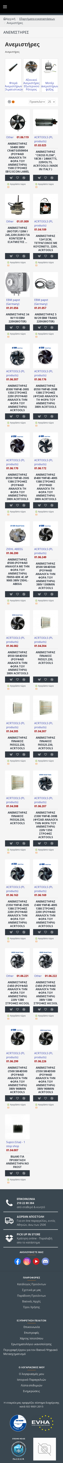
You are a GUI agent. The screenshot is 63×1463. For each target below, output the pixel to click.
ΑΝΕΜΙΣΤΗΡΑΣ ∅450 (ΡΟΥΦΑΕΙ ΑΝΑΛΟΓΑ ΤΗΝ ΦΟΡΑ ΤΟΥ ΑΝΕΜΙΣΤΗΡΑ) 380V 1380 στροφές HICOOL (46, 993)
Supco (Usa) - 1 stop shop (15, 1144)
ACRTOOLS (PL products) (43, 139)
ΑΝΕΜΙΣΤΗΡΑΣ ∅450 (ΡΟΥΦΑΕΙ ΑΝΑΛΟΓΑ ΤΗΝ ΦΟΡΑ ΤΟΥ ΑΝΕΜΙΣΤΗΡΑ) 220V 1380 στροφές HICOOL (17, 993)
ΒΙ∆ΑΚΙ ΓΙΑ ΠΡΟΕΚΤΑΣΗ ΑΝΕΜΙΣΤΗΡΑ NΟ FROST (17, 1162)
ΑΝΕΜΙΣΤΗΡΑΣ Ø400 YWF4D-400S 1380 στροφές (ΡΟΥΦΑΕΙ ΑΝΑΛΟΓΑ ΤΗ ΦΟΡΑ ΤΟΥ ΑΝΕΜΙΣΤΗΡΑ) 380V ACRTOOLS (45, 487)
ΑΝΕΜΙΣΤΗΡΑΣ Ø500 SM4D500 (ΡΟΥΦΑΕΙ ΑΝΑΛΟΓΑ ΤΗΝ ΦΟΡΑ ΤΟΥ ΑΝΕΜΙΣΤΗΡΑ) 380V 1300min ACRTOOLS (45, 576)
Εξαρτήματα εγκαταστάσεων (37, 19)
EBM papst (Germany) (13, 302)
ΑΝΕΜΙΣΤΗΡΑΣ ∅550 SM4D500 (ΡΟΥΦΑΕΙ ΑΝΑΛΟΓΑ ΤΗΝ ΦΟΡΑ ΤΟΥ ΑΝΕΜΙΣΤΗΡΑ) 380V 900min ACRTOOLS (45, 1080)
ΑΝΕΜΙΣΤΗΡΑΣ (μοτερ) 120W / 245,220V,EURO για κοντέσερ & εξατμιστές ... (17, 235)
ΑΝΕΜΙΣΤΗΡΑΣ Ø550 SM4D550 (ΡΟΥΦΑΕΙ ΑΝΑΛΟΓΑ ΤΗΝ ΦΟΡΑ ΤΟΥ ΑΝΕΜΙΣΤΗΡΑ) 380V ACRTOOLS (17, 663)
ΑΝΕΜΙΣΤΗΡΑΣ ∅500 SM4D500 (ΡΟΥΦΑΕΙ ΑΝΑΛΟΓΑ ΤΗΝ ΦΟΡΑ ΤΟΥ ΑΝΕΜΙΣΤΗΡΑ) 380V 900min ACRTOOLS (17, 1080)
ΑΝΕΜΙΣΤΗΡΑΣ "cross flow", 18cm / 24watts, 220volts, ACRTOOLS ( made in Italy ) (45, 160)
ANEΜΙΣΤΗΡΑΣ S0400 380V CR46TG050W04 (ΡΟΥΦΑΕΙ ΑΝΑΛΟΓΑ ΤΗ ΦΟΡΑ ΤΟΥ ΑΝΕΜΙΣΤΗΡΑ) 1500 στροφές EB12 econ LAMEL (17, 157)
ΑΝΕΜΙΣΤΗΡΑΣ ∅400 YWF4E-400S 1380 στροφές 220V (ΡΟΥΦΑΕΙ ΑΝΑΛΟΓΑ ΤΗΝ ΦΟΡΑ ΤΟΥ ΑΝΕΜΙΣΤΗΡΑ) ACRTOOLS (45, 914)
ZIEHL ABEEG (14, 549)
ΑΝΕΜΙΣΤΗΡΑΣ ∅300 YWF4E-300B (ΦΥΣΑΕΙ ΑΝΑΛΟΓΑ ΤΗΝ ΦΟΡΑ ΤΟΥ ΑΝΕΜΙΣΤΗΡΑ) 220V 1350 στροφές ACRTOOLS (45, 825)
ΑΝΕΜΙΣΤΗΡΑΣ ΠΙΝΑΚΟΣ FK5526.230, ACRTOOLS (17, 818)
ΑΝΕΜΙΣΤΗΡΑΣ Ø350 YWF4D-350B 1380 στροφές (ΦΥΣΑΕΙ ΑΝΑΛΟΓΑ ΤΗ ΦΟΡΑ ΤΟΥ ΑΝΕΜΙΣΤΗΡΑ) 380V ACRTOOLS (45, 396)
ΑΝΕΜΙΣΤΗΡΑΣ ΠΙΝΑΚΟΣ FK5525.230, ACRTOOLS (45, 743)
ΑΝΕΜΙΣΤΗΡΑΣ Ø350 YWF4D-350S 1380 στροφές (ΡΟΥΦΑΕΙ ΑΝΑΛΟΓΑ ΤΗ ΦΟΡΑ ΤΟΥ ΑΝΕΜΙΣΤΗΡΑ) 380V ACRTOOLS (17, 487)
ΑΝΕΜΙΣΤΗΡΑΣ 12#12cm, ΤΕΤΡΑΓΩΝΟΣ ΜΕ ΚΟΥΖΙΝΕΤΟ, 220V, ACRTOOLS (45, 243)
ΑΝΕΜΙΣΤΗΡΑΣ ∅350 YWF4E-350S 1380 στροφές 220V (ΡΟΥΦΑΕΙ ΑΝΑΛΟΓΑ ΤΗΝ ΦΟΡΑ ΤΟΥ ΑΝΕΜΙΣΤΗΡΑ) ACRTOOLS (17, 914)
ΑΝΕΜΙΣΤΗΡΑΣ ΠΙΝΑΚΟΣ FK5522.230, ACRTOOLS (17, 743)
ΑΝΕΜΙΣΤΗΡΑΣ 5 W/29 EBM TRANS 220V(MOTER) (45, 318)
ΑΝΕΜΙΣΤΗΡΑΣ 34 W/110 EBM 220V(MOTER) (17, 318)
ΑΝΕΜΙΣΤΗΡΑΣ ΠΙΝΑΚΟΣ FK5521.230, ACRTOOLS (45, 658)
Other (10, 137)
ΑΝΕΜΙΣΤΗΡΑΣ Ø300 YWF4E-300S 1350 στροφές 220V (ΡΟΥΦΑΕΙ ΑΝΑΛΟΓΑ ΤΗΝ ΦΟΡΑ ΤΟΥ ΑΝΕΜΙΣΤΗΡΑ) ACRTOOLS (17, 398)
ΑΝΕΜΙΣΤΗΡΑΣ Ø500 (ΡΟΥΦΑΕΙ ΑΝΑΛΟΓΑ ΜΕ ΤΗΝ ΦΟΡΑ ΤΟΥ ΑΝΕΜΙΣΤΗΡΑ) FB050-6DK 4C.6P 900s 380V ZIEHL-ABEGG (17, 572)
